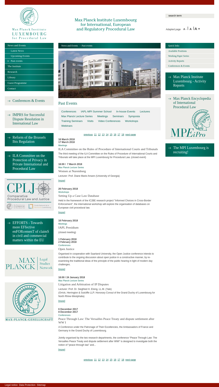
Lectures (145, 111)
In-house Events (125, 111)
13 (103, 134)
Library (12, 77)
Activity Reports (176, 61)
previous (88, 134)
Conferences (68, 111)
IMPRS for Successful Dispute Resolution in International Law (29, 119)
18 (122, 134)
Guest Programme (17, 82)
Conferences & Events (29, 101)
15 (111, 134)
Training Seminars (72, 121)
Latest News (17, 50)
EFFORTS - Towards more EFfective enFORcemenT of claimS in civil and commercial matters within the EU (31, 231)
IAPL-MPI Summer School (96, 111)
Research (12, 71)
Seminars (118, 116)
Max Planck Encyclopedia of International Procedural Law (192, 103)
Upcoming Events (20, 55)
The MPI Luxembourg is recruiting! (191, 150)
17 (118, 134)
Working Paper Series (178, 56)
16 (115, 134)
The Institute (14, 66)
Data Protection (27, 385)
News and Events (69, 45)
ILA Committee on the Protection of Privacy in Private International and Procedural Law (30, 162)
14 (107, 134)
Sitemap (41, 385)
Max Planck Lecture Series (77, 116)
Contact (12, 88)
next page (130, 134)
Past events (16, 60)
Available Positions (177, 51)
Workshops (131, 121)
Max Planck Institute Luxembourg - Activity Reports (189, 81)
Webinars (66, 125)
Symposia (134, 116)
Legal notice (11, 385)
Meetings (102, 116)
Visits (90, 121)
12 (99, 134)
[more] (61, 180)
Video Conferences (109, 121)
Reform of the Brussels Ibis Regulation (29, 139)
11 (95, 134)
